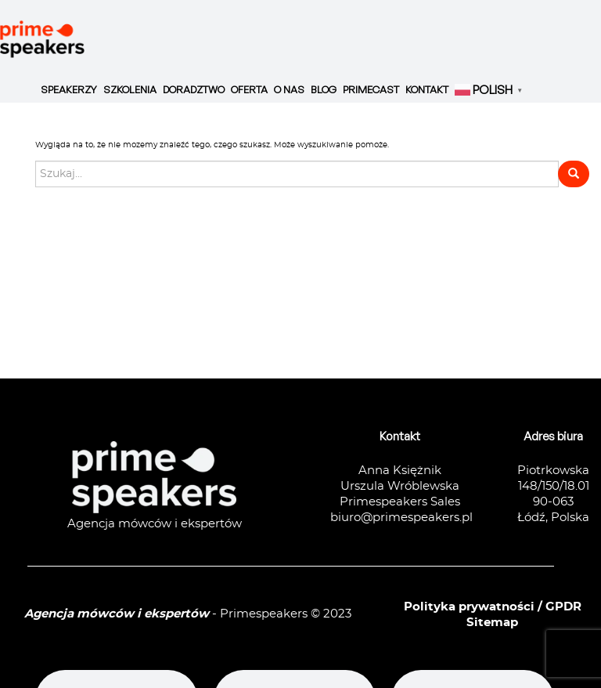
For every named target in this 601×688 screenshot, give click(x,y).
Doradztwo (194, 89)
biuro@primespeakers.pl (401, 517)
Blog (323, 89)
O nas (289, 89)
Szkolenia (130, 89)
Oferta (249, 89)
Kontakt (426, 89)
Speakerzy (69, 89)
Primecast (371, 89)
